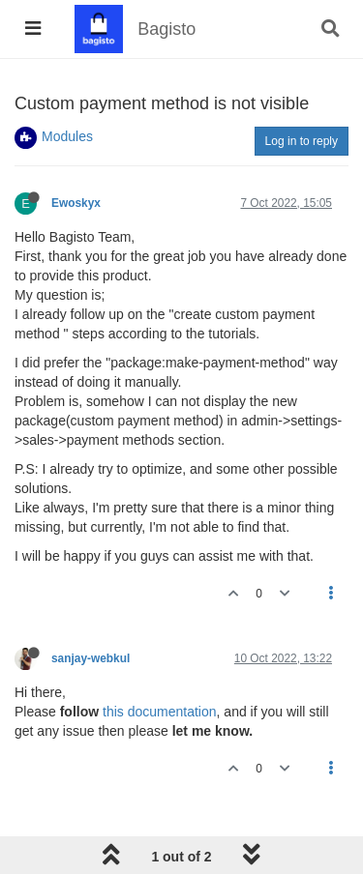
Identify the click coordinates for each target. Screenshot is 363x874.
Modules (67, 136)
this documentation (160, 711)
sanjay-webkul (90, 658)
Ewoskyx (76, 203)
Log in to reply (301, 141)
